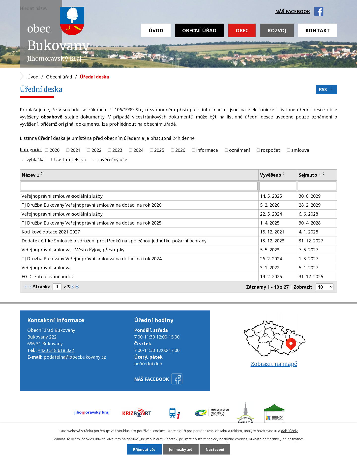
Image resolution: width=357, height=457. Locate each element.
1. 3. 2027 (308, 259)
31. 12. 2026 (311, 276)
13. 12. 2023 (272, 241)
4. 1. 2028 (308, 232)
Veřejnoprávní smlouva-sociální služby (62, 196)
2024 (138, 150)
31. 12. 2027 (311, 241)
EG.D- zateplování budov (48, 276)
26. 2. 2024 (271, 259)
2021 (75, 150)
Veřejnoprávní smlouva (46, 267)
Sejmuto (310, 175)
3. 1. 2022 (269, 267)
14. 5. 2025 (271, 196)
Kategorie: (31, 149)
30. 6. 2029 (310, 196)
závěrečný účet (113, 159)
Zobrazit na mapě (274, 364)
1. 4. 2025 (269, 223)
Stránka (42, 287)
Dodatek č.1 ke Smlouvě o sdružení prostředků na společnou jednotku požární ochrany (114, 241)
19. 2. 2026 (271, 276)
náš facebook (292, 11)
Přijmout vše (144, 449)
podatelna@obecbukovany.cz (75, 357)
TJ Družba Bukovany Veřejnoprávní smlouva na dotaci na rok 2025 (91, 223)
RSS (327, 89)
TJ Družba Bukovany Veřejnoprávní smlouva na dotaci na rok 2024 (91, 259)
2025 (159, 150)
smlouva (300, 150)
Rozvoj (277, 30)
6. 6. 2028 (308, 214)
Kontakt (317, 30)
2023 (117, 150)
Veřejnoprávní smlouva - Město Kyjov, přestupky (73, 250)
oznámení (239, 150)
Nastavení (215, 449)
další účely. (289, 430)
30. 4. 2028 (310, 223)
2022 (96, 150)
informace (207, 150)
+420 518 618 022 (56, 350)
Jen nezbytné (180, 449)
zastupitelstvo (71, 159)
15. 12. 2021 (272, 232)
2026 (180, 150)
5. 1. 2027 (308, 267)
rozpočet (270, 150)
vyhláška (36, 159)
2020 (55, 150)
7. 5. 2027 (308, 250)
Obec (242, 30)
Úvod (156, 30)
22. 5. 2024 (271, 214)
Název (30, 175)
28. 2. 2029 (310, 205)
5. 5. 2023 (269, 250)
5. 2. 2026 (269, 205)
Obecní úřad (199, 30)
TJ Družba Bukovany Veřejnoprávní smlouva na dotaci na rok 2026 (91, 205)
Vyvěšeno (270, 175)
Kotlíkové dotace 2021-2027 (51, 232)
